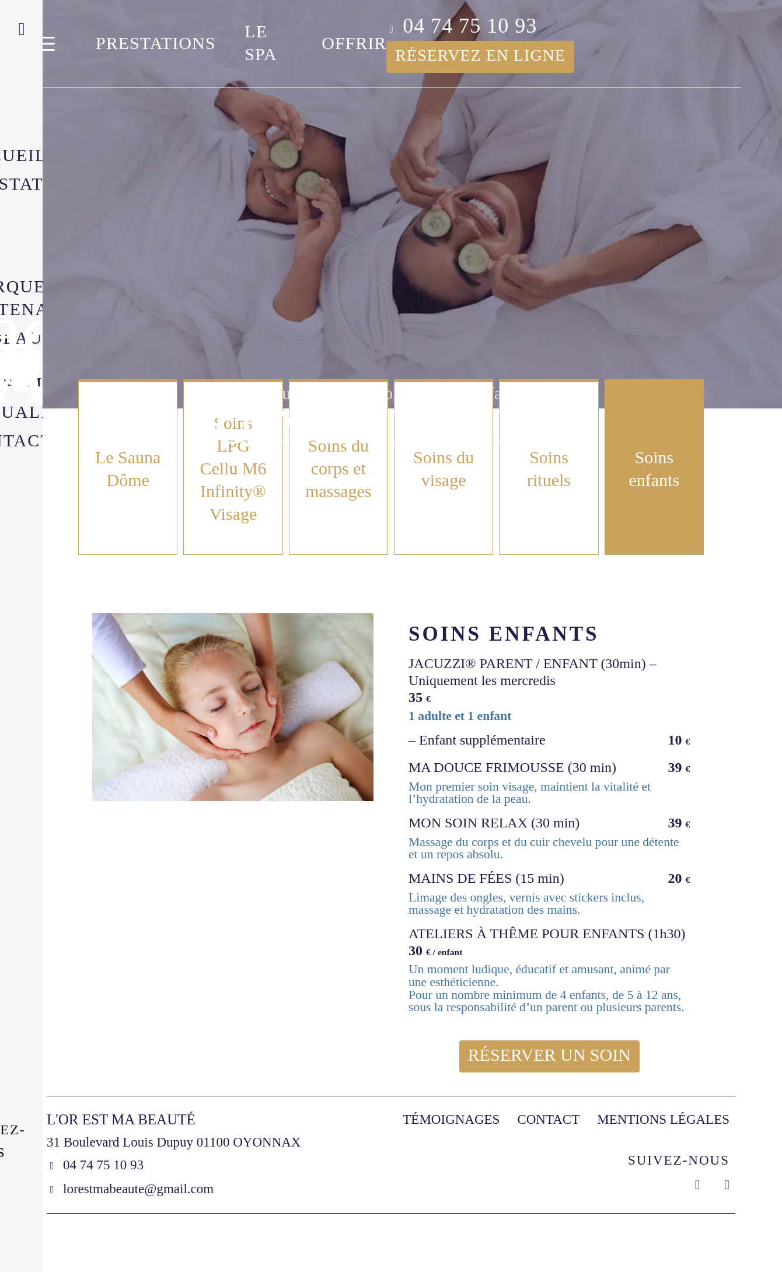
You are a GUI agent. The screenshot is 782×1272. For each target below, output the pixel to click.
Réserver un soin (549, 1054)
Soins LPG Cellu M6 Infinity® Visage (233, 468)
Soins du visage (443, 469)
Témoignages (451, 1119)
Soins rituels (549, 469)
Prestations (155, 43)
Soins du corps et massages (338, 468)
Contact (548, 1119)
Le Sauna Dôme (127, 469)
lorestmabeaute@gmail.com (138, 1189)
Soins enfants (654, 469)
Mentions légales (663, 1119)
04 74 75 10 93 (470, 26)
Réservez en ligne (480, 55)
